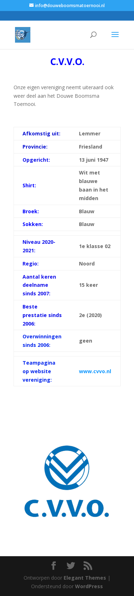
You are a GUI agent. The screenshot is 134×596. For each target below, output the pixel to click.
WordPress (89, 586)
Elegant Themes (85, 577)
